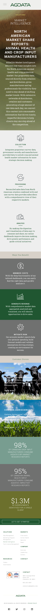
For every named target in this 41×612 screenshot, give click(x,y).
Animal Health (25, 537)
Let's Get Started (20, 522)
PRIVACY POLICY (32, 603)
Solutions (7, 532)
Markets (24, 532)
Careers (23, 554)
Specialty (23, 540)
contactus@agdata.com (30, 586)
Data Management (8, 535)
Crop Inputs (24, 535)
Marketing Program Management (9, 538)
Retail (22, 542)
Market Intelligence (9, 541)
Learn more (9, 390)
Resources (7, 559)
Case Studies (7, 564)
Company (24, 546)
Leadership (24, 552)
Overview (23, 550)
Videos (5, 562)
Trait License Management (11, 544)
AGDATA (20, 5)
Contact (24, 559)
